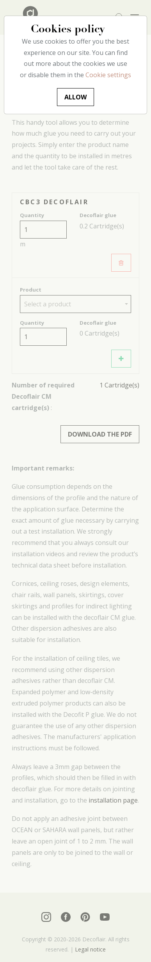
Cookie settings (108, 75)
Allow (75, 97)
